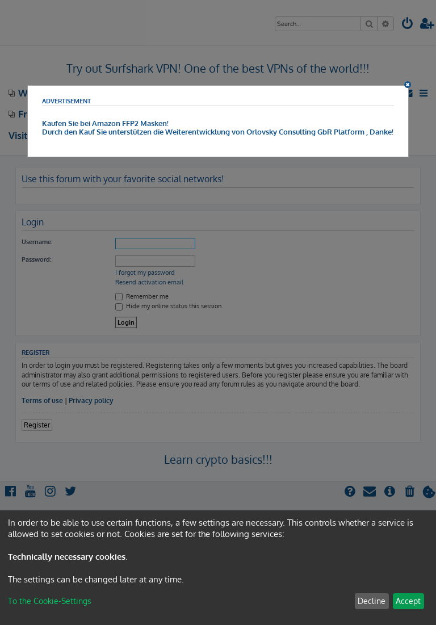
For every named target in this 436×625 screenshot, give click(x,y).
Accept (408, 601)
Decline (371, 601)
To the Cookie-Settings (49, 601)
